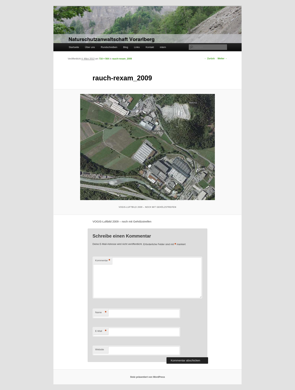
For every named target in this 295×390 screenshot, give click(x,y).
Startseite (74, 47)
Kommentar (102, 260)
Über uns (90, 47)
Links (137, 47)
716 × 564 (104, 58)
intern (163, 47)
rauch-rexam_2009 (122, 58)
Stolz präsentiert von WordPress (147, 377)
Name (100, 312)
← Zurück (209, 58)
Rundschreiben (109, 47)
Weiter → (222, 58)
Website (99, 349)
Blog (125, 47)
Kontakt (150, 47)
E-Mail (100, 331)
